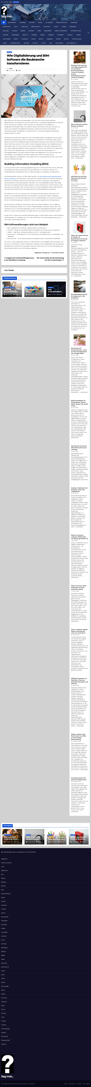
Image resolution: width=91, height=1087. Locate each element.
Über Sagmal (86, 1083)
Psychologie (76, 39)
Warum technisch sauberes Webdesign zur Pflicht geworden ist (79, 536)
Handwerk (15, 35)
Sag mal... (7, 16)
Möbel (42, 35)
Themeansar (32, 1083)
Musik (33, 39)
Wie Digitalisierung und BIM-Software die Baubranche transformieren (28, 59)
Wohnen (23, 22)
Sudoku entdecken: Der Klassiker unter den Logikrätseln (79, 489)
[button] (88, 33)
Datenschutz (71, 1083)
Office (58, 39)
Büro (5, 43)
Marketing (6, 26)
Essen (64, 26)
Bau (50, 43)
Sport (56, 26)
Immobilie (72, 26)
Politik (35, 43)
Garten (31, 31)
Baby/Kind (47, 31)
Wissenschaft (15, 43)
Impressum (79, 1083)
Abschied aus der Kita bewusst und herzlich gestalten (78, 178)
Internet (60, 35)
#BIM (19, 70)
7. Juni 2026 (75, 841)
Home (65, 1083)
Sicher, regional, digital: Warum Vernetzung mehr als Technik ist (79, 631)
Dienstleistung (61, 22)
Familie (14, 31)
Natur (66, 39)
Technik (32, 22)
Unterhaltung (76, 31)
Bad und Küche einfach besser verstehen (33, 839)
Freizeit (51, 35)
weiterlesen (79, 158)
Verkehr (50, 39)
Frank (10, 68)
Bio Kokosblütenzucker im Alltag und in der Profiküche (79, 296)
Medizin (5, 35)
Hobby (78, 35)
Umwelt (70, 35)
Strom (43, 43)
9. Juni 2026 (31, 841)
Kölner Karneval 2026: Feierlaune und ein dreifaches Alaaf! (78, 587)
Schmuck (25, 39)
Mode (40, 22)
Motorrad (59, 43)
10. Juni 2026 (9, 841)
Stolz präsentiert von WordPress (9, 1083)
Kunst (16, 39)
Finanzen (74, 22)
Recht (41, 39)
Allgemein (49, 22)
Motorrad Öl (72, 43)
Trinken (34, 35)
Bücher (26, 43)
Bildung (6, 31)
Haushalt (46, 26)
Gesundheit (12, 22)
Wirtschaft (35, 26)
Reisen (23, 31)
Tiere (39, 31)
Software (6, 39)
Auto (16, 26)
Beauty (25, 35)
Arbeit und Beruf (61, 31)
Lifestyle (24, 26)
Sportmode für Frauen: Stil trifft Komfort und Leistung (79, 447)
